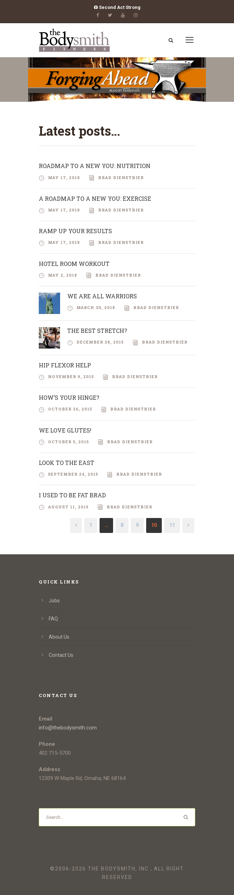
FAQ (53, 619)
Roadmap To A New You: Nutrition (94, 165)
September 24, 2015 (73, 474)
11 (172, 525)
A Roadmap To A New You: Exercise (95, 198)
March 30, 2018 (95, 307)
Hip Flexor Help (65, 365)
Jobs (54, 600)
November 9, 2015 (71, 376)
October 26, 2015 (70, 409)
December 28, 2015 (100, 342)
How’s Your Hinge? (69, 397)
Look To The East (66, 462)
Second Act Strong (117, 7)
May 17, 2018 (64, 177)
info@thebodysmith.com (68, 727)
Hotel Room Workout (74, 263)
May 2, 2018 (62, 275)
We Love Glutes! (65, 430)
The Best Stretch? (97, 330)
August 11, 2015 (68, 506)
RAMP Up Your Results (75, 231)
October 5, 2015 (68, 441)
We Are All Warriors (102, 296)
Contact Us (61, 655)
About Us (59, 637)
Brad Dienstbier (121, 177)
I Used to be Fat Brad (72, 495)
